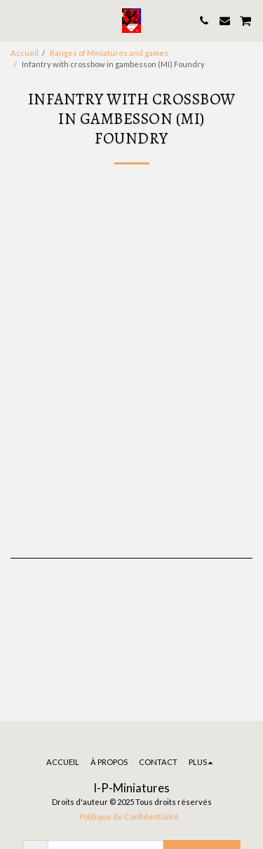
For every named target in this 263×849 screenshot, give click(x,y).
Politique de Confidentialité (129, 816)
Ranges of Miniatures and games (109, 52)
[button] (15, 20)
